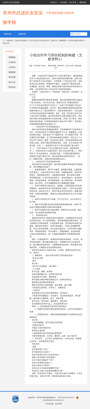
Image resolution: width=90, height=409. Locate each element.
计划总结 (12, 62)
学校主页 (53, 2)
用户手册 (72, 2)
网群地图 (82, 2)
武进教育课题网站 (21, 40)
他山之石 (12, 82)
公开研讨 (12, 67)
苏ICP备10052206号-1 (66, 397)
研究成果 (12, 77)
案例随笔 (12, 72)
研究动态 (12, 87)
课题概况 (12, 57)
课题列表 (54, 40)
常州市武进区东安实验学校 (39, 40)
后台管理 (63, 2)
